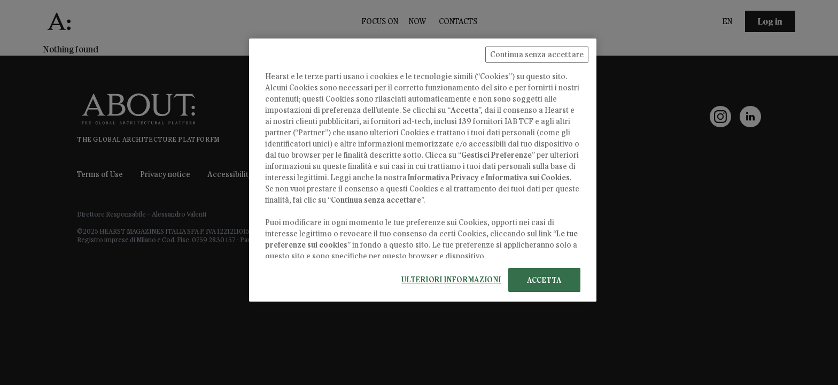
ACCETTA (544, 279)
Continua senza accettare (537, 54)
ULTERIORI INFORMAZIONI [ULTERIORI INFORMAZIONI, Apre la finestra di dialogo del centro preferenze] (451, 279)
